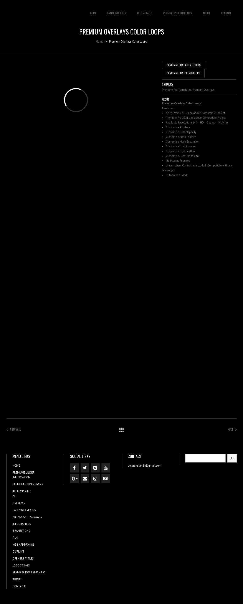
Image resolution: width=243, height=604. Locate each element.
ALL (15, 496)
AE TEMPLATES (145, 11)
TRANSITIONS (21, 531)
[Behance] (105, 478)
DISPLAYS (18, 551)
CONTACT (226, 11)
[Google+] (74, 478)
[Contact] (85, 478)
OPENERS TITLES (23, 558)
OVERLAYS (19, 503)
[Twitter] (85, 467)
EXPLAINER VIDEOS (24, 510)
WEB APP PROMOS (24, 544)
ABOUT (206, 11)
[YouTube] (105, 467)
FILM (15, 538)
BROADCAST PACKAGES (27, 517)
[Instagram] (95, 478)
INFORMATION (21, 477)
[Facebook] (74, 467)
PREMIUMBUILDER (117, 11)
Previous (14, 429)
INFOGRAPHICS (22, 524)
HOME (93, 11)
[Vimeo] (95, 467)
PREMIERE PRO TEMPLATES (177, 11)
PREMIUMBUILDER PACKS (28, 484)
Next (232, 429)
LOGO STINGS (21, 565)
